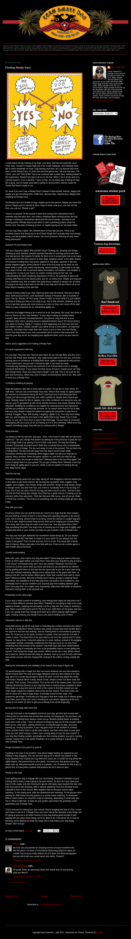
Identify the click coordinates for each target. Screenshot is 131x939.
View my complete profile (103, 100)
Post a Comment (17, 882)
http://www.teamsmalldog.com (105, 438)
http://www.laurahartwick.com (105, 434)
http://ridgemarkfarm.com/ (103, 449)
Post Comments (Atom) (49, 904)
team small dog (20, 866)
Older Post (76, 896)
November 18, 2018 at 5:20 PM (27, 860)
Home (44, 896)
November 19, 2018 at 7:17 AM (26, 876)
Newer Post (11, 896)
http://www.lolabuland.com (103, 453)
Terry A (16, 844)
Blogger (99, 932)
